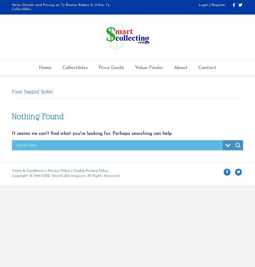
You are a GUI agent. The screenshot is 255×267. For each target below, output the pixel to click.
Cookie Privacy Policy (90, 171)
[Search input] (118, 145)
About (181, 67)
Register (218, 5)
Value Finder (149, 67)
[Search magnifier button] (238, 145)
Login (203, 5)
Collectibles (75, 67)
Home (45, 67)
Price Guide (111, 67)
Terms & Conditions (28, 171)
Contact (207, 67)
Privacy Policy (59, 171)
